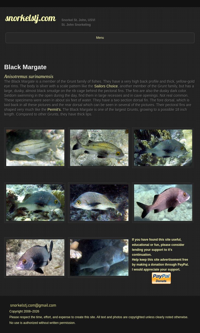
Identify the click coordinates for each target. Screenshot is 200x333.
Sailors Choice (106, 86)
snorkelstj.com (30, 17)
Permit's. (55, 109)
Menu (100, 38)
